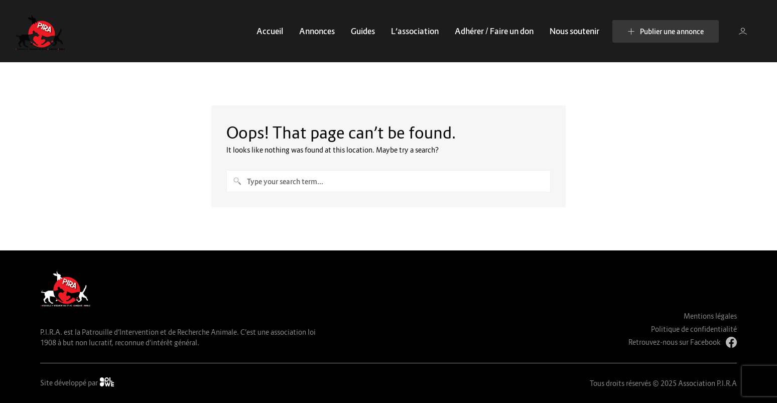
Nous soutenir (574, 31)
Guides (363, 31)
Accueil (269, 31)
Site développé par (77, 382)
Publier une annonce (665, 31)
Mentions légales (710, 316)
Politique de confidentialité (694, 329)
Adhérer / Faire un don (494, 31)
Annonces (317, 31)
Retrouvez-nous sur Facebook (682, 342)
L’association (415, 31)
